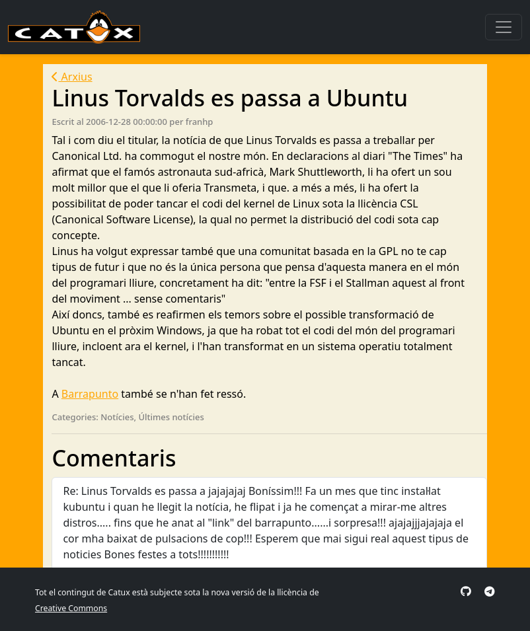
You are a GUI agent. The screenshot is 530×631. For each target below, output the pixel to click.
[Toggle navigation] (503, 27)
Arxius (72, 76)
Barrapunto (89, 394)
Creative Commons (71, 608)
